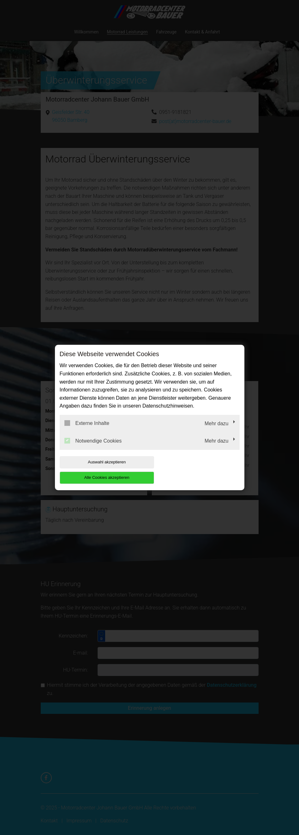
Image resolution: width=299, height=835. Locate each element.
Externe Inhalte (87, 431)
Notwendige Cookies (93, 448)
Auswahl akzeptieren (100, 469)
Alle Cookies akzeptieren (199, 469)
